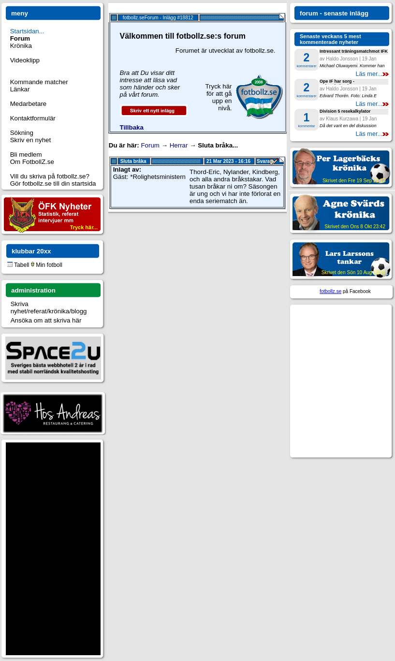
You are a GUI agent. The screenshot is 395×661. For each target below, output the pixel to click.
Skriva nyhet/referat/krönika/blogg (49, 307)
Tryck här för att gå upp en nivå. (218, 97)
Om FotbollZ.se (32, 161)
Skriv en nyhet (30, 140)
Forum (150, 145)
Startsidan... (27, 31)
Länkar (20, 89)
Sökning (21, 132)
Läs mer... (372, 74)
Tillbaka (132, 127)
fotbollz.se (330, 291)
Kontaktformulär (33, 118)
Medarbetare (28, 103)
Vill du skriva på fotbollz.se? (49, 176)
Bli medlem (26, 154)
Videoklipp (25, 60)
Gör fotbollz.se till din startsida (53, 183)
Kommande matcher (39, 82)
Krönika (21, 45)
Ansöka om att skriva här (46, 320)
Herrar (179, 145)
